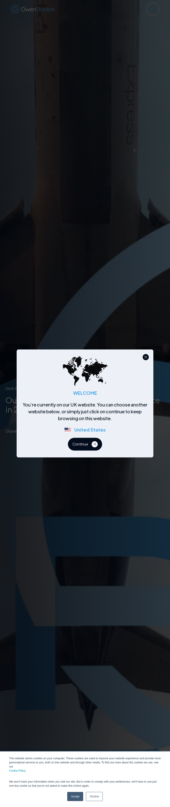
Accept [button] (75, 796)
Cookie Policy (17, 770)
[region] (86, 419)
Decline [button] (94, 796)
